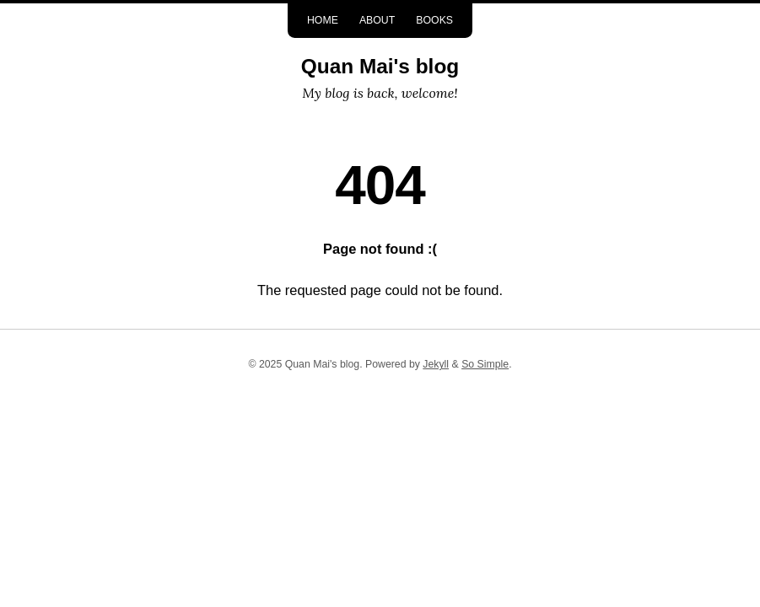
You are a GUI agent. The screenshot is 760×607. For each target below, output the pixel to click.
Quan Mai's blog (380, 66)
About (377, 20)
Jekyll (436, 364)
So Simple (485, 364)
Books (434, 20)
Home (322, 20)
